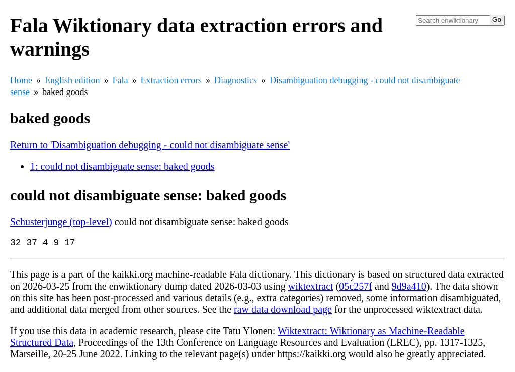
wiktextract (310, 288)
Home (21, 80)
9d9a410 (409, 288)
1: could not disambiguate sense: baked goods (122, 166)
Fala (120, 80)
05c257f (355, 288)
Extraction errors (171, 80)
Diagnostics (235, 80)
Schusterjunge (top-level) (61, 221)
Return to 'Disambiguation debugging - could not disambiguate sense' (150, 144)
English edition (72, 80)
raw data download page (283, 311)
